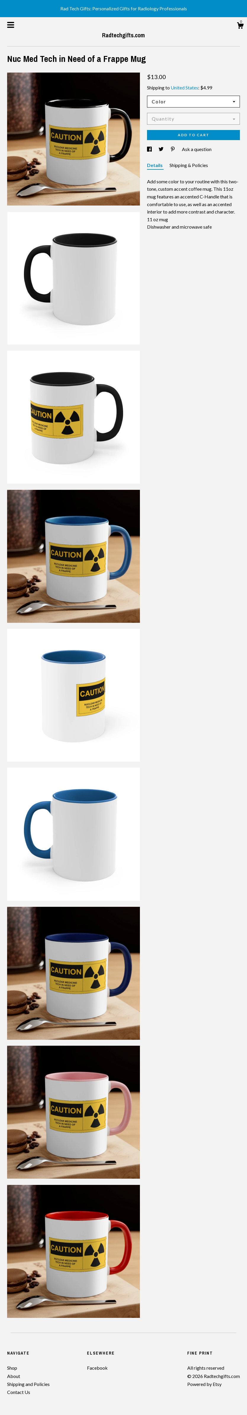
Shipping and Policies (28, 1384)
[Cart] (240, 26)
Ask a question (197, 149)
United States (184, 87)
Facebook (97, 1368)
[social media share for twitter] (161, 149)
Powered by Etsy (204, 1384)
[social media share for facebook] (150, 149)
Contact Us (18, 1392)
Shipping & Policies (188, 165)
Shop (12, 1368)
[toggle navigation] (10, 25)
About (13, 1376)
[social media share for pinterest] (173, 149)
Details (155, 165)
